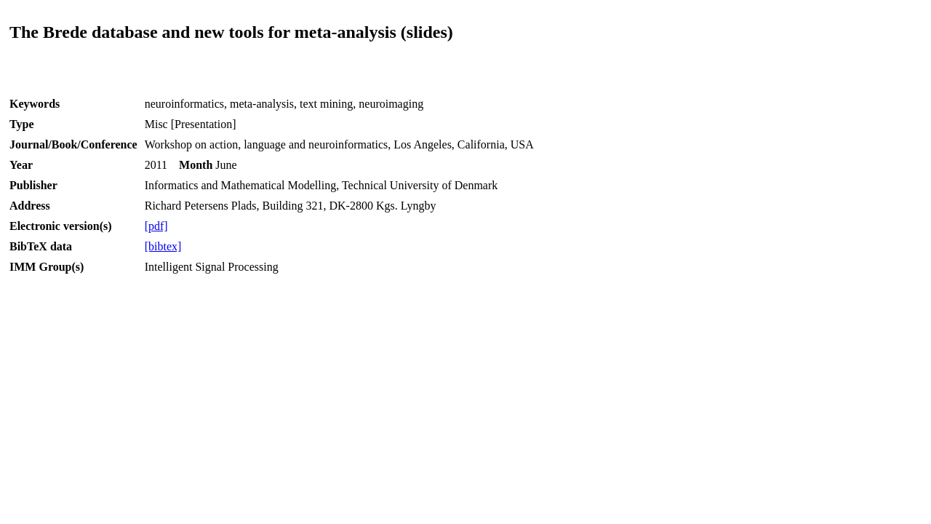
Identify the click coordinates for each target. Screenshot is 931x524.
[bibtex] (163, 246)
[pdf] (156, 226)
